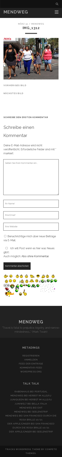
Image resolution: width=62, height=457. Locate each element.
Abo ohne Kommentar (34, 256)
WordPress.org (31, 371)
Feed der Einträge (31, 363)
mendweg (37, 24)
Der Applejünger (18, 423)
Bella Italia (39, 403)
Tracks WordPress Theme (23, 449)
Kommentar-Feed (31, 367)
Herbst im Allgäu (40, 395)
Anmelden (31, 359)
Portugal (41, 391)
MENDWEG (15, 11)
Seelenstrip (40, 411)
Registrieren (31, 355)
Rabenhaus (22, 391)
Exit (40, 407)
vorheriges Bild (14, 85)
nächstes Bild (13, 93)
